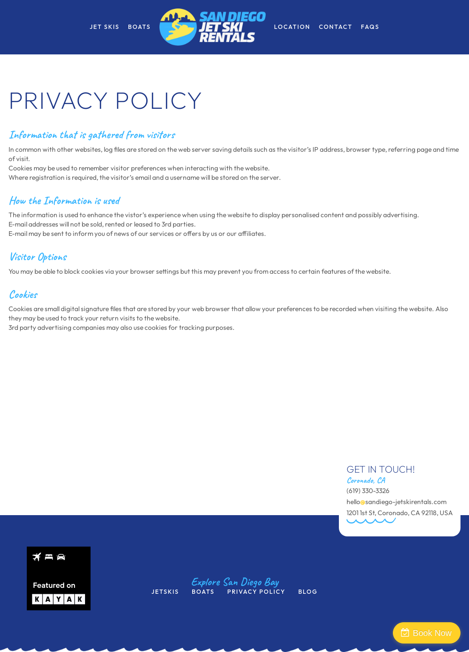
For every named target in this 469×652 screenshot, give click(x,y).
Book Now (432, 633)
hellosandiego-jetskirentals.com (396, 501)
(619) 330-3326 (368, 490)
